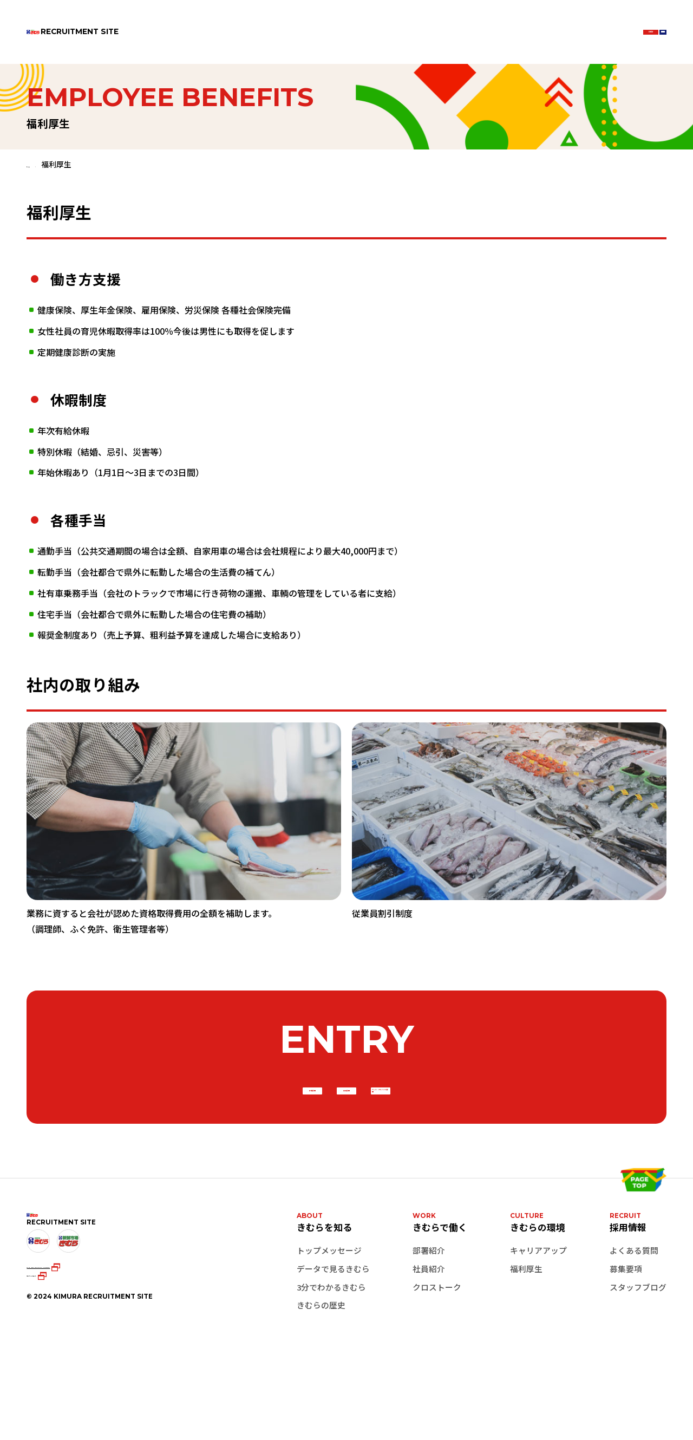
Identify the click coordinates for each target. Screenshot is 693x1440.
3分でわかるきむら (331, 1334)
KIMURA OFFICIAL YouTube (101, 1350)
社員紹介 (429, 1315)
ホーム (38, 164)
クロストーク (437, 1334)
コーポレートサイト (67, 1365)
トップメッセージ (329, 1297)
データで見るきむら (333, 1315)
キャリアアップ (538, 1297)
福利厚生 (526, 1315)
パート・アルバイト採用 (511, 1114)
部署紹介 (429, 1297)
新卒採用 (182, 1114)
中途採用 (346, 1114)
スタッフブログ (638, 1334)
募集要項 (626, 1315)
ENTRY (548, 31)
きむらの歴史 (321, 1352)
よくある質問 (634, 1297)
